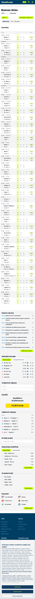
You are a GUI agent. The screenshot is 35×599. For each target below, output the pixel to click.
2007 (5, 17)
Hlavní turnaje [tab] (6, 359)
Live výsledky (7, 497)
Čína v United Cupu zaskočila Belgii (16, 340)
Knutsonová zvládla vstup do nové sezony (18, 347)
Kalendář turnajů (23, 538)
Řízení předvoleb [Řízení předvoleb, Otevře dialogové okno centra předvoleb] (17, 596)
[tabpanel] (17, 369)
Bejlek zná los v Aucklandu (13, 315)
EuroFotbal (6, 504)
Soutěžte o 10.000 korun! (18, 399)
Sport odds (23, 501)
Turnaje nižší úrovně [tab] (18, 359)
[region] (17, 569)
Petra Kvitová (4, 526)
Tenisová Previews (22, 524)
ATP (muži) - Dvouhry (26, 17)
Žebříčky (4, 538)
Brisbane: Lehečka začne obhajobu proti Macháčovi (17, 343)
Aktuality (20, 521)
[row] (17, 37)
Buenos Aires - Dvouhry (21, 6)
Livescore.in (7, 501)
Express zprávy (21, 529)
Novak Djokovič (4, 521)
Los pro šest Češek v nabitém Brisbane (16, 337)
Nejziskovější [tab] (6, 450)
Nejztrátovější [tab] (16, 450)
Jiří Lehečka (4, 524)
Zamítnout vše (17, 591)
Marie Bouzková (5, 533)
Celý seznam (28, 488)
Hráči (3, 518)
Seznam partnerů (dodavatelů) (10, 582)
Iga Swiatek (4, 531)
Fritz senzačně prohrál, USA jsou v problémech (15, 323)
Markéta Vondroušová (6, 529)
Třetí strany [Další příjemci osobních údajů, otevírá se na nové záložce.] (28, 570)
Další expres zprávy (27, 350)
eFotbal (22, 504)
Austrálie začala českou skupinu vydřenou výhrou (18, 319)
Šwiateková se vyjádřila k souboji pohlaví (17, 330)
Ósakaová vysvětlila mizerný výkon (16, 327)
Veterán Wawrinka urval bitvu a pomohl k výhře (17, 333)
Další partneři (28, 508)
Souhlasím (17, 587)
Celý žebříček (28, 467)
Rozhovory (20, 526)
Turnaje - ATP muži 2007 (7, 6)
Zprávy (22, 497)
